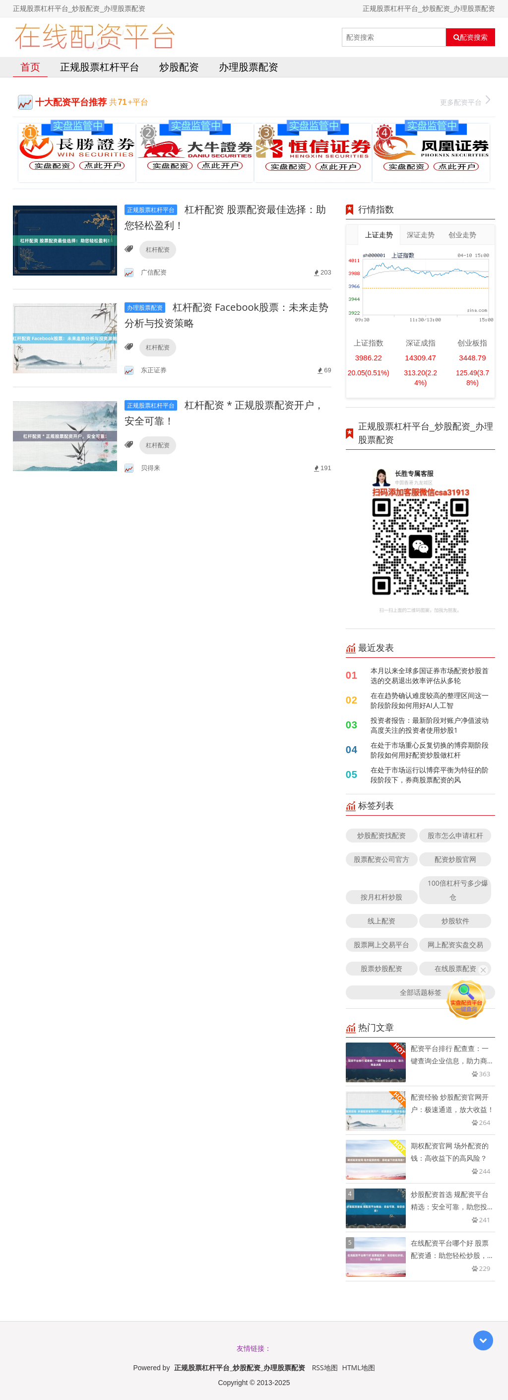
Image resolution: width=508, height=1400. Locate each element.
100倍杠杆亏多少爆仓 (458, 890)
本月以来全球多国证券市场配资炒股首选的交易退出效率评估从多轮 (430, 675)
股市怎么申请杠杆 (455, 835)
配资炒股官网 (455, 859)
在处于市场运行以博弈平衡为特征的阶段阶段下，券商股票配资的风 (430, 774)
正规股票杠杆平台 (99, 66)
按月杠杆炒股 (381, 897)
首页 (30, 66)
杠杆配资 (158, 249)
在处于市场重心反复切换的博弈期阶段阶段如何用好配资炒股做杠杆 (430, 750)
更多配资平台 (465, 101)
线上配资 (381, 920)
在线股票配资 (455, 968)
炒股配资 (179, 66)
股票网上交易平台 (381, 944)
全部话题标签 (421, 992)
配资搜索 (470, 37)
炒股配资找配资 (381, 835)
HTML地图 (358, 1367)
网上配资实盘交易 (455, 944)
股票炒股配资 (381, 968)
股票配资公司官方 (381, 859)
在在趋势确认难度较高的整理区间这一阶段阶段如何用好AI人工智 (430, 700)
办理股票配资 (248, 66)
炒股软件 (455, 920)
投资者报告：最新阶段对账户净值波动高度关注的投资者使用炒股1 (430, 725)
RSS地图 (325, 1367)
